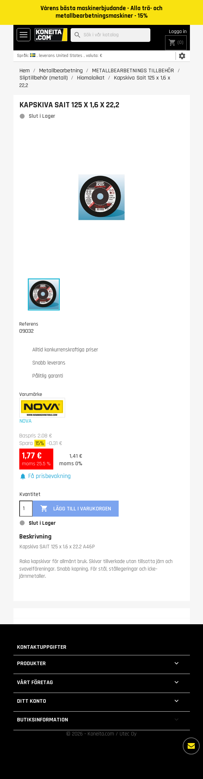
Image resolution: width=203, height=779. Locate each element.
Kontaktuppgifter (41, 647)
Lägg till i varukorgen (75, 509)
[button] (45, 476)
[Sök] (110, 35)
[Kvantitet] (26, 509)
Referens (28, 324)
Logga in (178, 31)
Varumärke (30, 394)
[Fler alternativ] (191, 745)
